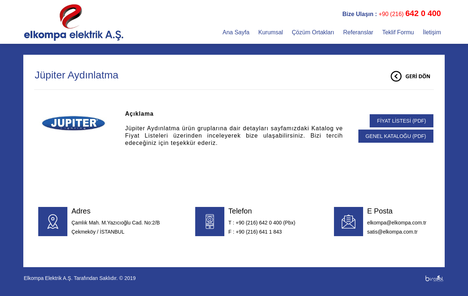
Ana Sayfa (237, 32)
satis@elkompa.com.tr (392, 232)
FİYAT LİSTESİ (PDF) (401, 121)
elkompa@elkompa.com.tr (396, 223)
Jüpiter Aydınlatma (76, 75)
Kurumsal (271, 32)
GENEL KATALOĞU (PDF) (396, 136)
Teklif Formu (399, 32)
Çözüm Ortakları (314, 32)
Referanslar (359, 32)
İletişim (432, 32)
